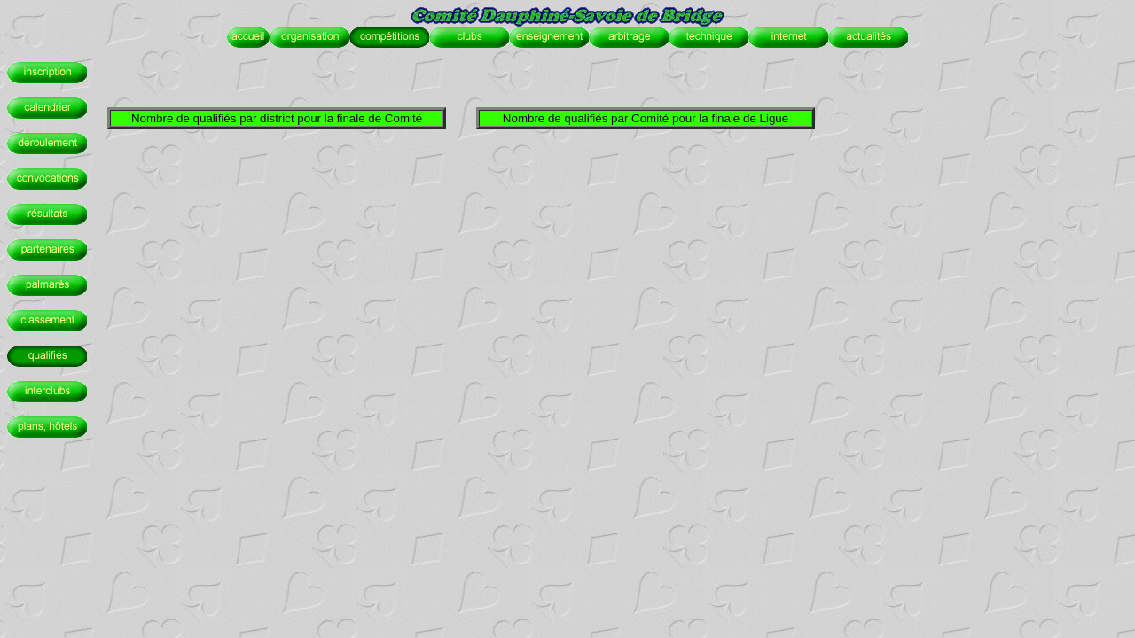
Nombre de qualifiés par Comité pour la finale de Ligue (645, 118)
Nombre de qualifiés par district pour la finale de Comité (276, 118)
